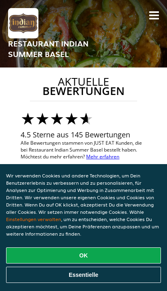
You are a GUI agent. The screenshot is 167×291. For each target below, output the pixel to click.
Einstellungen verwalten (33, 219)
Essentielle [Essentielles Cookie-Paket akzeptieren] (83, 275)
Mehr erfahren (102, 156)
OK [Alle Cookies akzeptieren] (83, 255)
